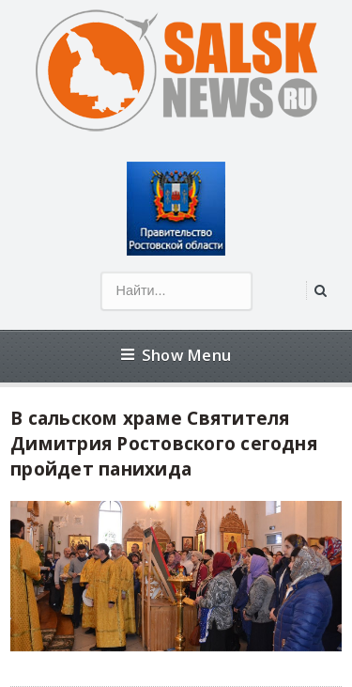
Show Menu (176, 355)
